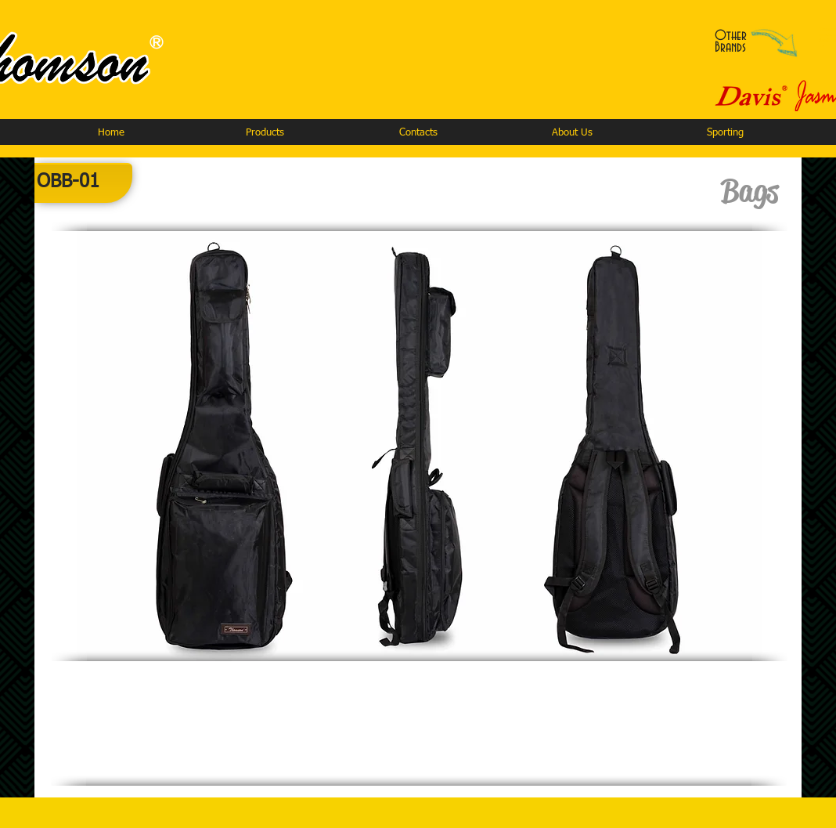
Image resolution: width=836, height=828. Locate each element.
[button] (264, 133)
